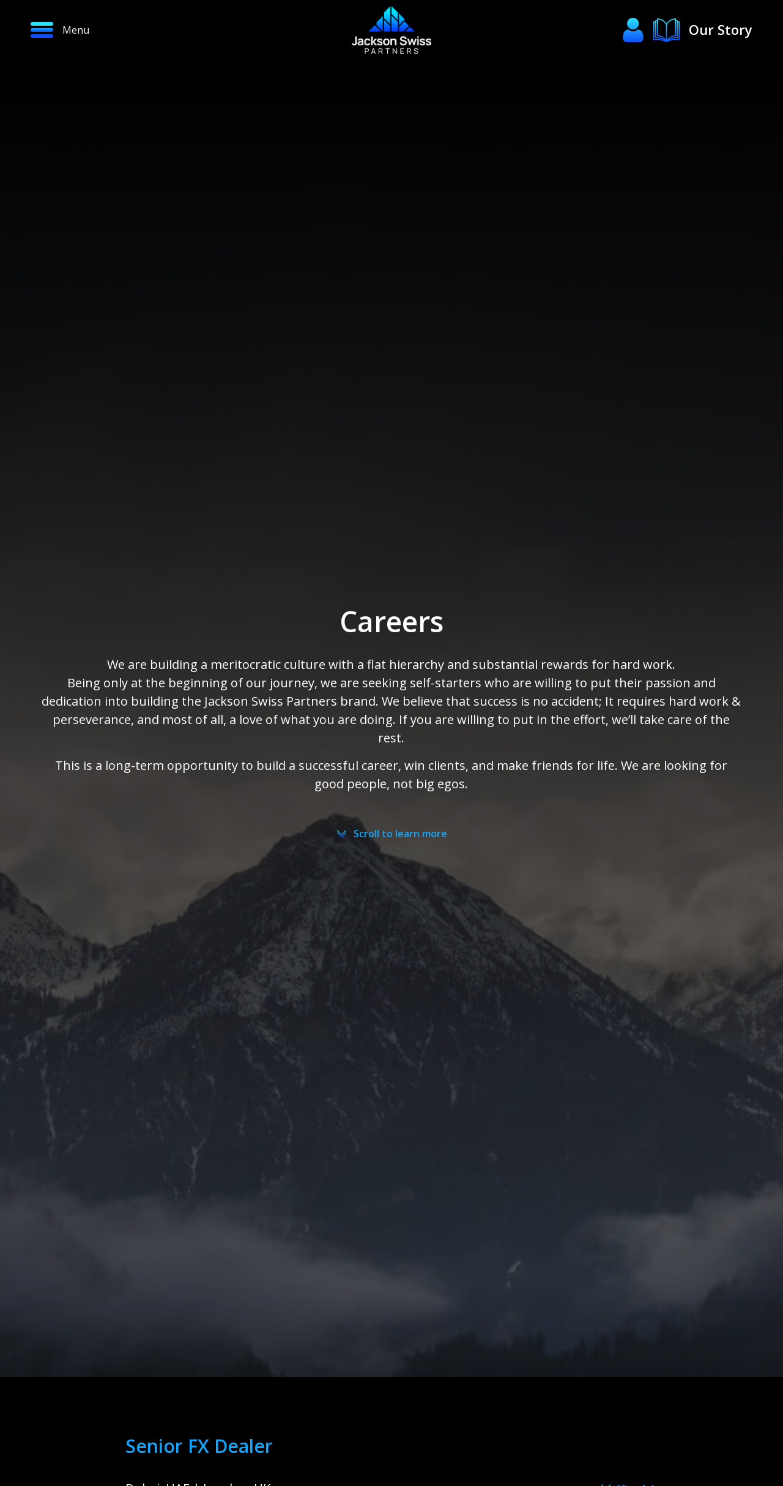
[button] (106, 30)
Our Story (720, 29)
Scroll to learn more (400, 833)
